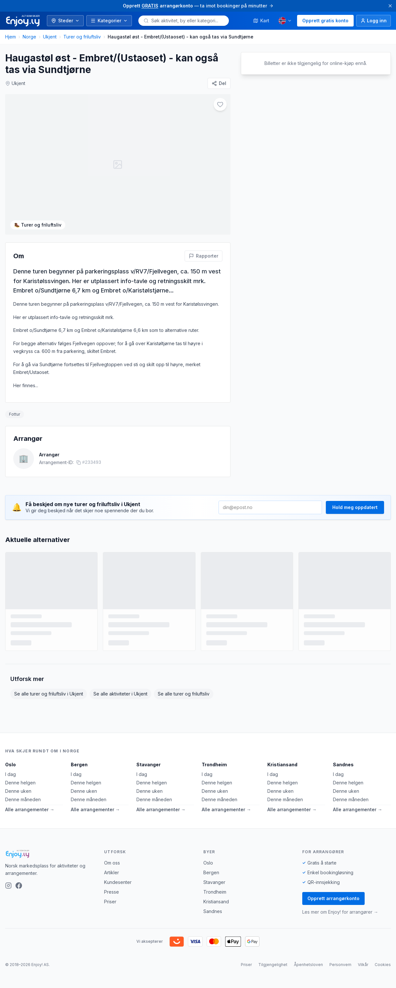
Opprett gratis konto (325, 20)
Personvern (340, 964)
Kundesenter (118, 882)
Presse (111, 892)
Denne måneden (23, 799)
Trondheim (214, 764)
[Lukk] (390, 5)
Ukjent (50, 36)
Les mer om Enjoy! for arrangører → (340, 912)
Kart (261, 20)
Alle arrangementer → (29, 809)
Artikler (111, 872)
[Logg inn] (373, 21)
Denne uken (18, 791)
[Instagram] (8, 885)
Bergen (79, 764)
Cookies (383, 964)
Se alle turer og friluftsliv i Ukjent (48, 693)
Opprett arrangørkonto (333, 898)
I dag (10, 774)
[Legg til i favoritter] (220, 104)
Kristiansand (282, 764)
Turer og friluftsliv (82, 36)
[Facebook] (19, 885)
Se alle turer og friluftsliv (183, 693)
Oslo (10, 764)
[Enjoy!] (49, 853)
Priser (110, 901)
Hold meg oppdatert (355, 507)
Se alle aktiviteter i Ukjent (120, 693)
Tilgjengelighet (272, 964)
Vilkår (363, 964)
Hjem (10, 36)
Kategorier (109, 20)
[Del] (219, 83)
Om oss (112, 863)
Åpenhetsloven (308, 964)
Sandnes (343, 764)
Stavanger (148, 764)
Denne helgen (20, 782)
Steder (65, 20)
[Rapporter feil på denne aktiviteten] (203, 255)
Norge (29, 36)
